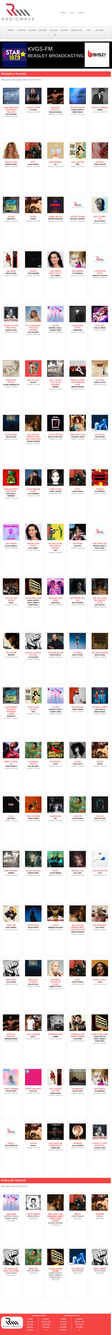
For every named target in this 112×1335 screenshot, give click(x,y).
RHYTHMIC (100, 30)
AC (55, 35)
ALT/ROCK (21, 30)
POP (88, 30)
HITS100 (11, 30)
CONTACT (81, 13)
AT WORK (32, 30)
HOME (63, 13)
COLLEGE (53, 30)
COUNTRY (64, 30)
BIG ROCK (43, 30)
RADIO (72, 13)
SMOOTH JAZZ (76, 30)
